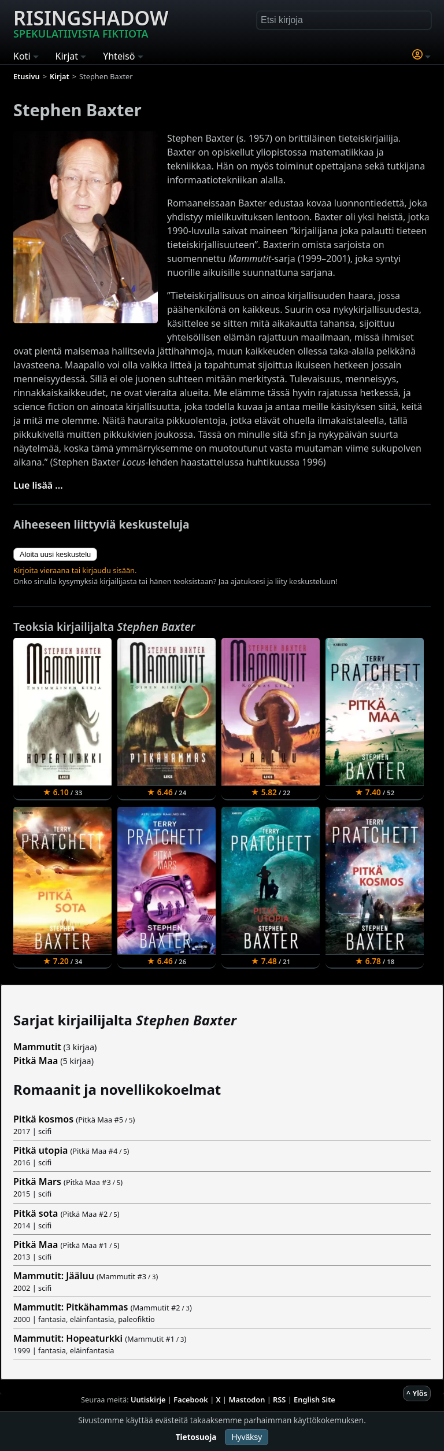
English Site (314, 1399)
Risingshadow (90, 22)
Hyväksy (246, 1437)
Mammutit (37, 1046)
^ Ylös (416, 1393)
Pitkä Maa (35, 1060)
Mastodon (247, 1399)
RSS (279, 1399)
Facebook (190, 1399)
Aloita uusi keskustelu (55, 554)
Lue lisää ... (38, 485)
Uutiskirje (148, 1399)
